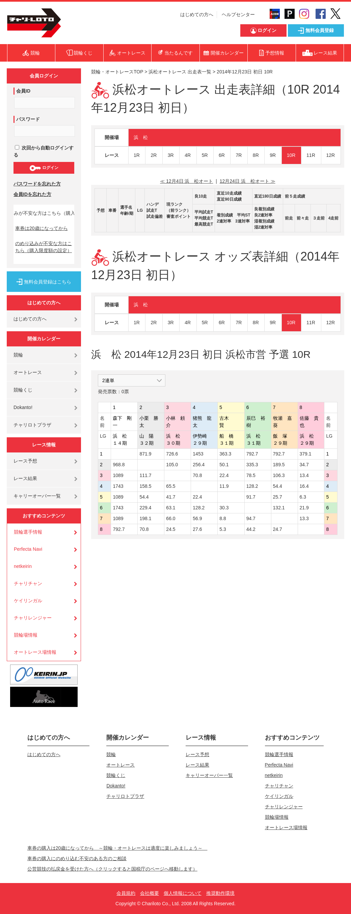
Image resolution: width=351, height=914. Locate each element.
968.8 (119, 464)
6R (222, 155)
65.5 (170, 486)
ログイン (43, 168)
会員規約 (125, 893)
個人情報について (182, 893)
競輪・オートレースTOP (117, 71)
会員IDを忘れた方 (32, 194)
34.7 (304, 464)
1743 (118, 486)
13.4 (304, 475)
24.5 (170, 529)
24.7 (277, 529)
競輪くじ (23, 390)
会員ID (23, 91)
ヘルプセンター (238, 14)
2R (154, 155)
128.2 (252, 486)
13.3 (304, 518)
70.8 (197, 475)
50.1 (223, 464)
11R (310, 155)
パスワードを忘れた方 (37, 184)
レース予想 (25, 461)
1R (137, 155)
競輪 (18, 355)
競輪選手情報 (28, 532)
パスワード (28, 119)
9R (273, 155)
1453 (198, 453)
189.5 (279, 464)
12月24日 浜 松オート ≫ (247, 181)
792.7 (252, 453)
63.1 (170, 507)
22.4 (223, 475)
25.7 (277, 497)
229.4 (145, 507)
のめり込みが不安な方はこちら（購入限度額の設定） (43, 247)
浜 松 (141, 137)
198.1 (145, 518)
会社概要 (149, 893)
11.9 (223, 486)
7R (239, 155)
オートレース (28, 372)
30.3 (223, 507)
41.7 (170, 497)
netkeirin (23, 566)
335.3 (252, 464)
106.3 (279, 475)
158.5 (145, 486)
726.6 (172, 453)
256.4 (199, 464)
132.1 (279, 507)
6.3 (303, 497)
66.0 (170, 518)
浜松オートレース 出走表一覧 (179, 71)
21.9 (304, 507)
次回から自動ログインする (44, 151)
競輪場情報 (25, 635)
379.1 (306, 453)
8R (256, 155)
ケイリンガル (28, 600)
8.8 (222, 518)
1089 (118, 475)
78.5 (250, 475)
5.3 (222, 529)
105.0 (172, 464)
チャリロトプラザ (32, 425)
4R (188, 155)
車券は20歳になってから (41, 228)
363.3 (225, 453)
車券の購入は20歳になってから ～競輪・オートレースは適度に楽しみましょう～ (117, 848)
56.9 (197, 518)
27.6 (197, 529)
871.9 (145, 453)
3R (171, 155)
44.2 (250, 529)
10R (291, 155)
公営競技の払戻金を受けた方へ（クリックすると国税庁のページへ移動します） (112, 869)
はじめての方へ (196, 14)
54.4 (277, 486)
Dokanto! (23, 407)
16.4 (304, 486)
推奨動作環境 (220, 893)
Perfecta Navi (28, 549)
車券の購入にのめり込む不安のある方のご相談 (77, 858)
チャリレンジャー (33, 617)
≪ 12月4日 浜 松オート (186, 181)
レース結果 (25, 478)
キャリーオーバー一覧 (37, 496)
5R (205, 155)
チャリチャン (28, 583)
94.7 (250, 518)
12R (330, 155)
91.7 (250, 497)
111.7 (145, 475)
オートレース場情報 (35, 652)
